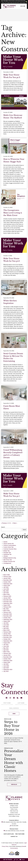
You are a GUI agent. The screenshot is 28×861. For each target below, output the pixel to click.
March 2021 (6, 651)
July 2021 (6, 644)
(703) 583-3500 (14, 825)
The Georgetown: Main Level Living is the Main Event (12, 212)
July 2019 (6, 671)
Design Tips (6, 550)
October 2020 (7, 658)
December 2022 (7, 614)
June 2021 (6, 646)
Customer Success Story (10, 549)
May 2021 (6, 648)
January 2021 (7, 655)
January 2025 (7, 598)
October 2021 (7, 639)
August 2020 (6, 662)
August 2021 (6, 642)
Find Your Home (19, 834)
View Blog (14, 784)
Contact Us (14, 836)
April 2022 (6, 628)
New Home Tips (7, 559)
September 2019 (7, 669)
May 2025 (6, 591)
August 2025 (6, 585)
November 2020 (7, 657)
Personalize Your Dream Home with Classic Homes (13, 761)
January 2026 (7, 578)
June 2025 (6, 589)
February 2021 (7, 653)
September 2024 (7, 603)
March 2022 (6, 630)
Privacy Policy (5, 846)
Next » (15, 523)
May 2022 (6, 626)
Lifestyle (5, 556)
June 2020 (6, 666)
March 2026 (6, 574)
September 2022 (7, 619)
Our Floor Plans (9, 834)
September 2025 (7, 583)
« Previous (4, 523)
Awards (5, 541)
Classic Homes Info (8, 543)
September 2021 (7, 641)
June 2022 (6, 624)
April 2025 (6, 592)
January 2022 (7, 633)
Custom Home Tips (8, 547)
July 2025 (6, 587)
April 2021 (6, 650)
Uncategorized (7, 563)
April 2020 (6, 667)
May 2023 (6, 608)
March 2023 (6, 610)
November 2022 (7, 616)
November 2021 (7, 637)
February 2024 (7, 607)
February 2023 (7, 612)
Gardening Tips (7, 554)
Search (3, 527)
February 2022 (7, 632)
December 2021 (7, 635)
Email (22, 859)
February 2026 (7, 576)
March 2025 (6, 594)
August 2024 (6, 605)
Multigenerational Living (9, 558)
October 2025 (7, 582)
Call (16, 859)
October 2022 (7, 617)
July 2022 (6, 623)
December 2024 (7, 599)
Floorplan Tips (7, 552)
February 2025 (7, 596)
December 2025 (7, 580)
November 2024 (7, 601)
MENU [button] (22, 6)
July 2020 (6, 664)
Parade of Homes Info (9, 561)
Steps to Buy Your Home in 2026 (12, 728)
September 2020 (7, 660)
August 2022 (6, 621)
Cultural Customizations (9, 545)
